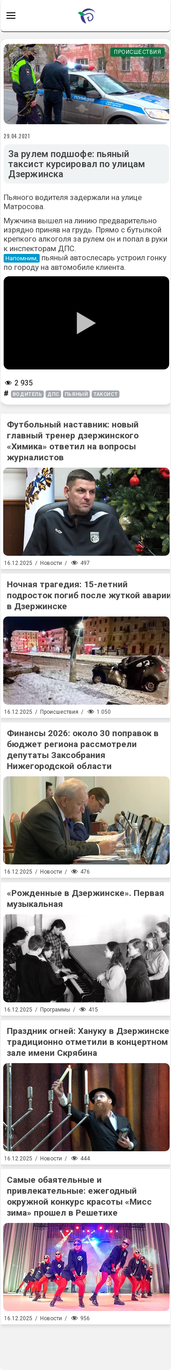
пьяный (76, 394)
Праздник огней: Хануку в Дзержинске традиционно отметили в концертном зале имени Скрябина (88, 1042)
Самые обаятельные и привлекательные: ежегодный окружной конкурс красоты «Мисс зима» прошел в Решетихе (79, 1196)
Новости (51, 563)
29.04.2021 (17, 136)
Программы (55, 1009)
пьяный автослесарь (78, 257)
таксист (105, 394)
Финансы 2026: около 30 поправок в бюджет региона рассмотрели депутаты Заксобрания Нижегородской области (83, 749)
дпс (53, 394)
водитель (27, 394)
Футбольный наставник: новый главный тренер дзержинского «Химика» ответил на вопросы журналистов (73, 441)
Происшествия (137, 52)
